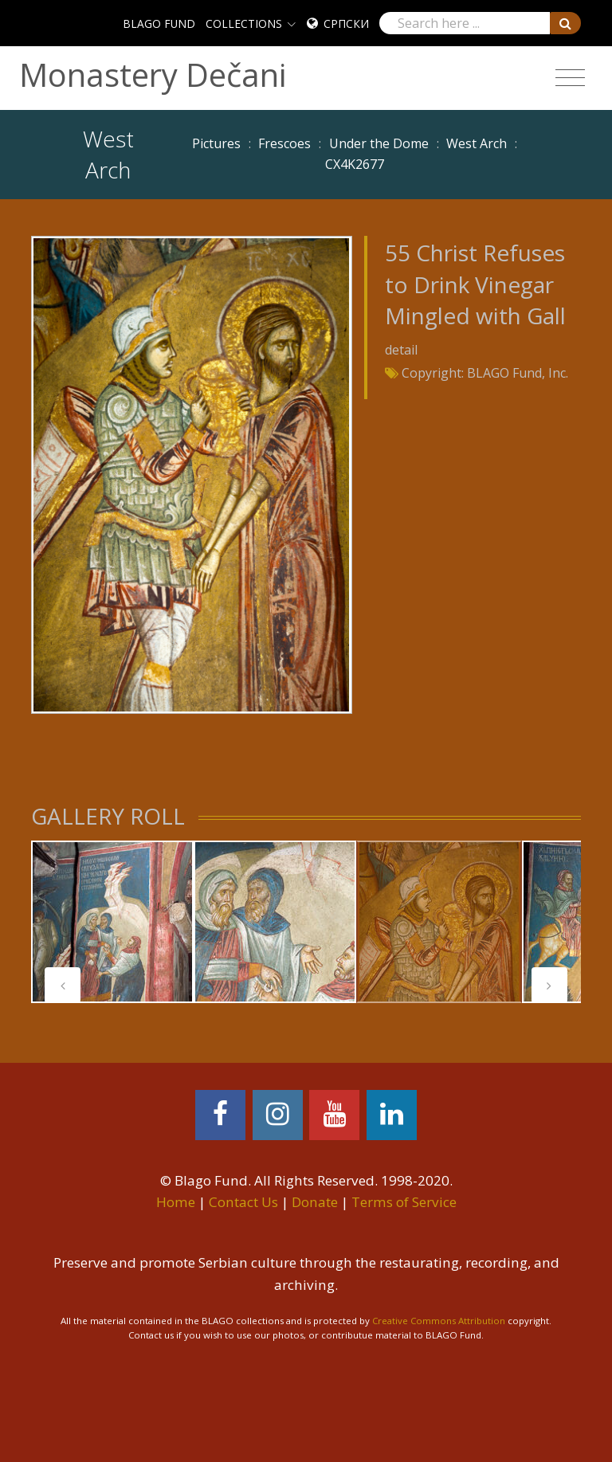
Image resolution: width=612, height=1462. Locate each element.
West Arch (476, 143)
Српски (346, 23)
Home (175, 1202)
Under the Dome (379, 143)
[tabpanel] (112, 922)
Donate (315, 1202)
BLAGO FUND (159, 23)
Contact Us (243, 1202)
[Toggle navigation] (570, 78)
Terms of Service (404, 1202)
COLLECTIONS (244, 23)
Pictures (216, 143)
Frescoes (284, 143)
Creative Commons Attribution (438, 1321)
